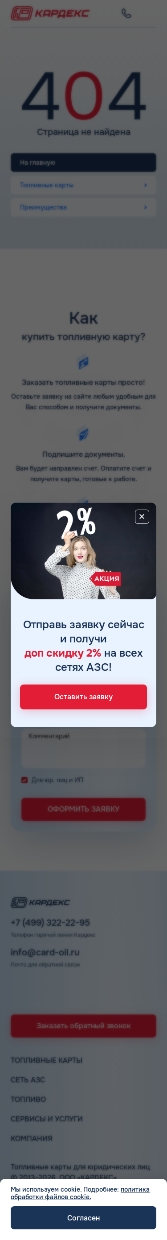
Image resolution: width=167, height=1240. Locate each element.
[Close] (142, 516)
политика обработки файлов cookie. (80, 1193)
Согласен (83, 1218)
